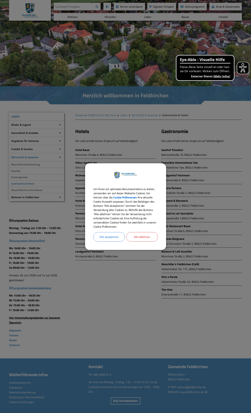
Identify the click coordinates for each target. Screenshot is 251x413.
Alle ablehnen (142, 237)
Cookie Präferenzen (125, 197)
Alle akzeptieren (109, 237)
